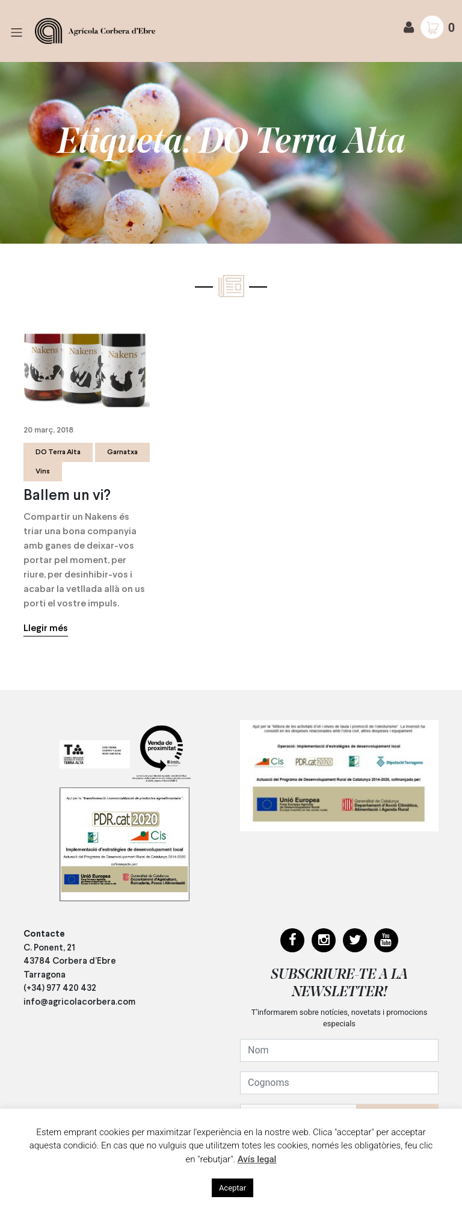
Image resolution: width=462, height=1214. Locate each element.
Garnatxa (122, 452)
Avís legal (257, 1159)
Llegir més (45, 628)
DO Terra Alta (58, 452)
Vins (42, 471)
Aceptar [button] (232, 1187)
